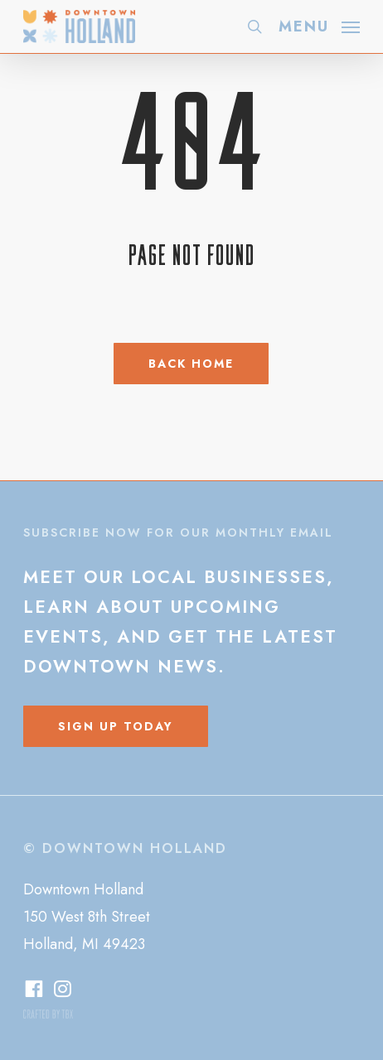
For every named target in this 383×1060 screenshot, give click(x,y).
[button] (319, 25)
